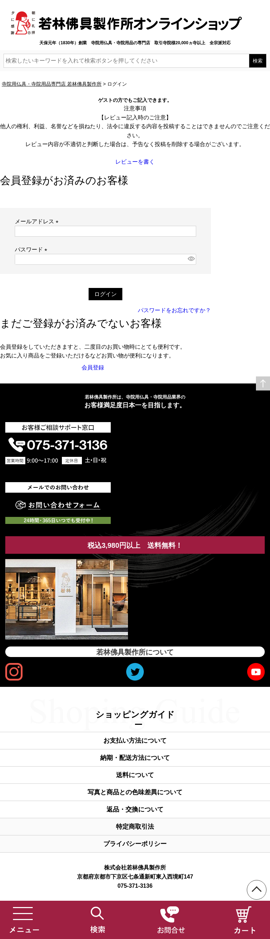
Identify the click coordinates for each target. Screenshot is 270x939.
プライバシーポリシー (135, 843)
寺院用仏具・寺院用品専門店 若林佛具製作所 (52, 84)
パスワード (32, 249)
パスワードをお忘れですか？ (174, 310)
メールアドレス (38, 221)
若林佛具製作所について (135, 652)
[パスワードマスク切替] (191, 259)
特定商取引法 (135, 826)
